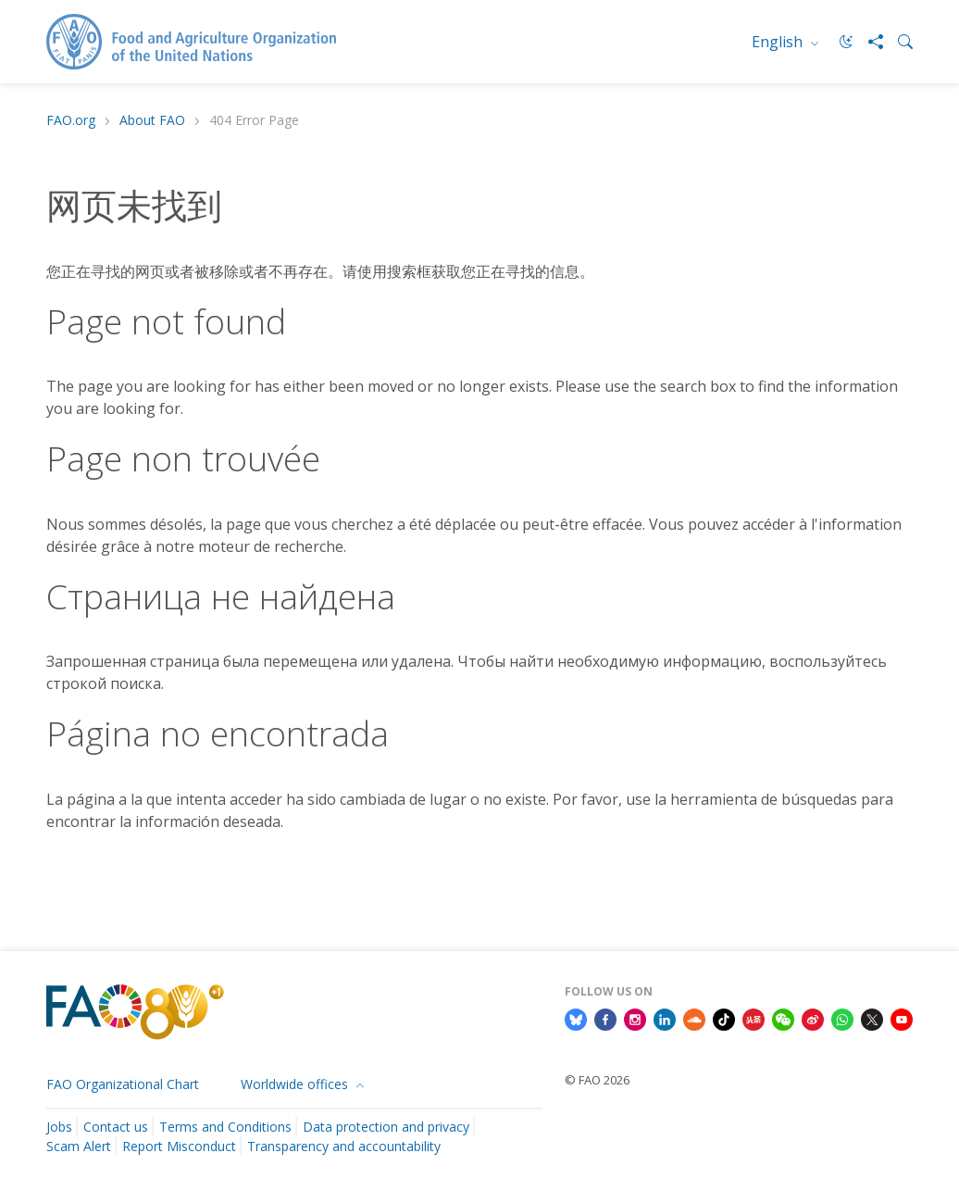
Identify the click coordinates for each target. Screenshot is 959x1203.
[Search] (898, 41)
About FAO (152, 121)
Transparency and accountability (344, 1146)
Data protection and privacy (386, 1126)
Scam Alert (78, 1146)
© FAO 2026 (597, 1079)
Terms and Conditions (225, 1126)
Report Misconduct (179, 1146)
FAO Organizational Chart (122, 1084)
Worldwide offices (296, 1084)
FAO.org (70, 121)
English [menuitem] (779, 41)
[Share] (868, 41)
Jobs (59, 1126)
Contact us (115, 1126)
